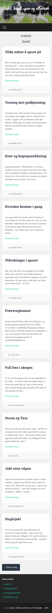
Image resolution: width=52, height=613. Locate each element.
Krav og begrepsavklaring (25, 156)
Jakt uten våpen (18, 468)
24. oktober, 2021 (15, 90)
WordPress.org (11, 597)
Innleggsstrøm (10, 588)
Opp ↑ (47, 608)
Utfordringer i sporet (21, 260)
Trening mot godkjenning (25, 102)
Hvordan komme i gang (23, 206)
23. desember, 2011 (16, 506)
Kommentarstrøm (12, 593)
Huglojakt (13, 519)
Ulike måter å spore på (23, 52)
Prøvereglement (18, 310)
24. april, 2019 (13, 355)
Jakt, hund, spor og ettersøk (26, 8)
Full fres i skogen (18, 367)
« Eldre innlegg (11, 567)
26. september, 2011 (16, 557)
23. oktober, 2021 (15, 298)
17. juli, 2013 (13, 456)
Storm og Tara (16, 418)
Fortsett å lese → (13, 80)
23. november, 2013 (16, 405)
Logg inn (8, 584)
